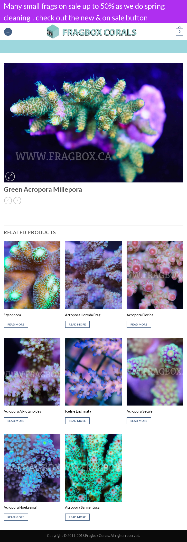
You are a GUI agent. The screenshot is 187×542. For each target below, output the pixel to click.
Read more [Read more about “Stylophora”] (16, 324)
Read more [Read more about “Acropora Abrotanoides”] (16, 420)
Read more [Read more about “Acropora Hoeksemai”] (16, 517)
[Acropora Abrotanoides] (32, 372)
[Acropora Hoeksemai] (32, 468)
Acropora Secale (139, 411)
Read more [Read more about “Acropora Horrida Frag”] (77, 324)
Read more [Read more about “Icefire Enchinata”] (77, 420)
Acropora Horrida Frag (83, 315)
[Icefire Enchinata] (93, 372)
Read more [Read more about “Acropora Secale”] (139, 420)
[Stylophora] (32, 275)
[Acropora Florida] (155, 275)
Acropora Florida (140, 315)
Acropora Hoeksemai (20, 507)
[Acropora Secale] (155, 372)
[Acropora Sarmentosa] (93, 468)
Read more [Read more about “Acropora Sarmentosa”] (77, 517)
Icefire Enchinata (78, 411)
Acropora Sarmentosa (82, 507)
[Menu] (8, 32)
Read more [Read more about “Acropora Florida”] (139, 324)
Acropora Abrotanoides (22, 411)
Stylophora (12, 315)
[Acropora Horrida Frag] (93, 275)
